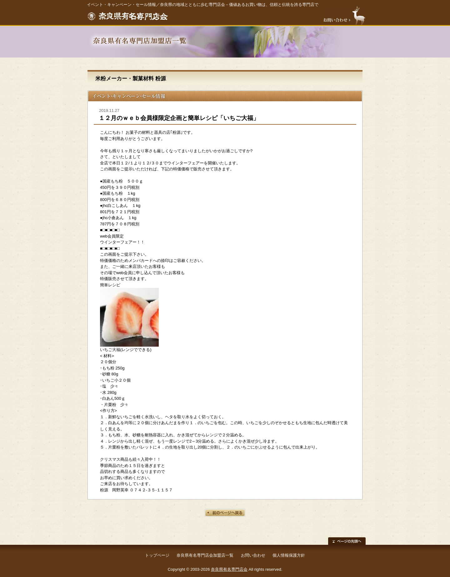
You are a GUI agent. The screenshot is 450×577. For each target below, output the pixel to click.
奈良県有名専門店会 (229, 569)
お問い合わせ (253, 555)
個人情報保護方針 (288, 555)
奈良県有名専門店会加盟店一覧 (205, 555)
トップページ (157, 555)
